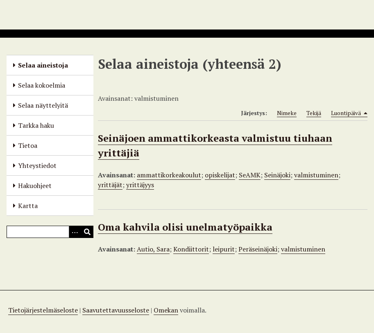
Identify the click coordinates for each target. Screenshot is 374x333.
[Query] (50, 232)
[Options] (75, 232)
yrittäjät (110, 184)
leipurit (224, 249)
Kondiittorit (191, 249)
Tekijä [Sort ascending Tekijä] (313, 113)
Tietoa (27, 145)
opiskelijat (220, 174)
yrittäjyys (140, 184)
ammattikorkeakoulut (169, 174)
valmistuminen (316, 174)
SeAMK (250, 174)
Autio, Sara (153, 249)
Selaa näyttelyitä (43, 105)
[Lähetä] (87, 232)
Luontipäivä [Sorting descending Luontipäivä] (349, 113)
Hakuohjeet (35, 185)
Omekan (166, 310)
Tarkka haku (36, 125)
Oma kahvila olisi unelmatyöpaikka (185, 226)
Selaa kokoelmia (41, 85)
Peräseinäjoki (257, 249)
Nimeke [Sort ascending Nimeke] (287, 113)
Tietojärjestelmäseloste (43, 310)
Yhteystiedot (37, 165)
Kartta (28, 205)
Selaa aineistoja (43, 65)
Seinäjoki (277, 174)
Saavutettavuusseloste (115, 310)
